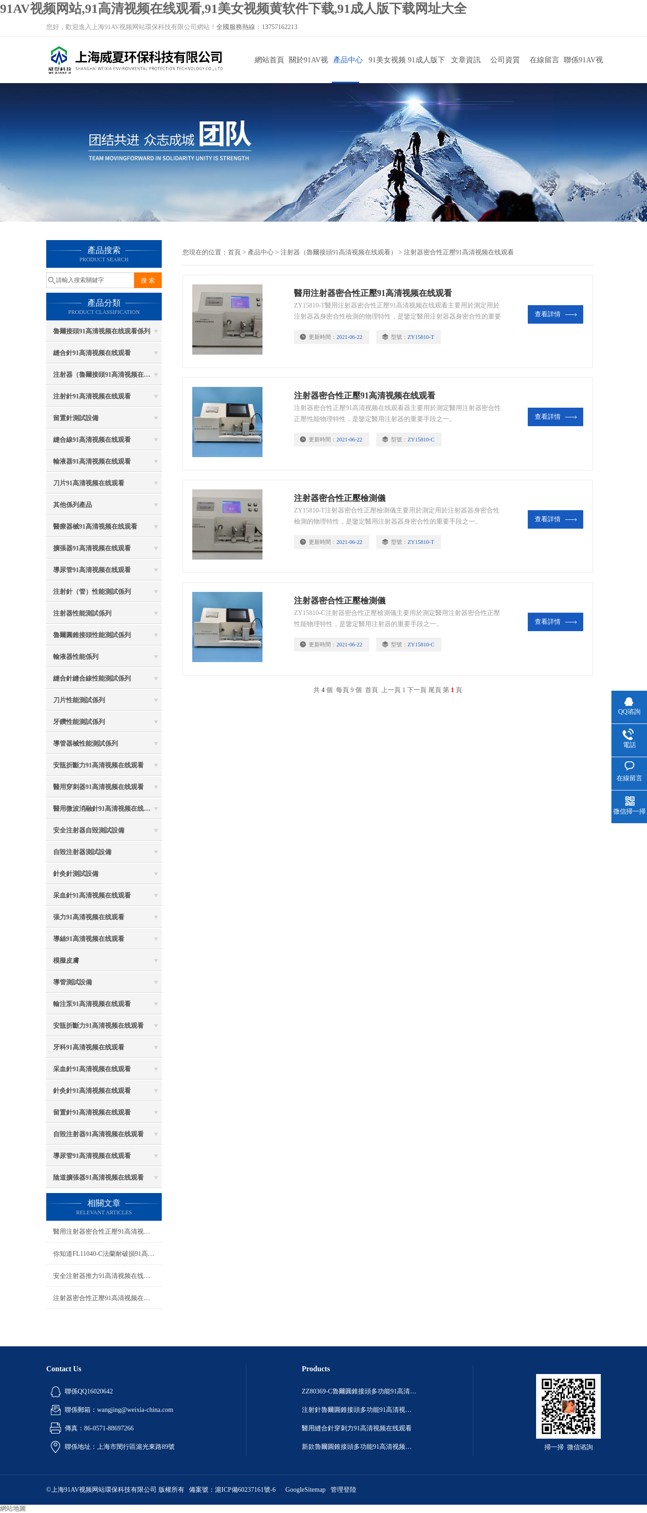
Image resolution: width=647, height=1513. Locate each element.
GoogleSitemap (306, 1489)
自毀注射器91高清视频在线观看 (98, 1134)
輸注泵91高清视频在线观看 (92, 1004)
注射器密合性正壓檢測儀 (339, 498)
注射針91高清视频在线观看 (92, 396)
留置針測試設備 (75, 418)
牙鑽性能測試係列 (79, 721)
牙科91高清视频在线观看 (88, 1047)
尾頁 (434, 690)
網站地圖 (13, 1508)
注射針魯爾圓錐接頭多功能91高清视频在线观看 (359, 1409)
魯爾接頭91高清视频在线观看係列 (101, 331)
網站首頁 (269, 60)
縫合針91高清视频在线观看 (92, 353)
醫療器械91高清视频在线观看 (95, 526)
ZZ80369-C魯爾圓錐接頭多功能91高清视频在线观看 (359, 1391)
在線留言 (544, 60)
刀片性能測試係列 (79, 700)
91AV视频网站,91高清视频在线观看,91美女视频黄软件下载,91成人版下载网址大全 (233, 8)
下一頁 (417, 690)
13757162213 (279, 27)
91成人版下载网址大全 (426, 69)
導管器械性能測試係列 (85, 743)
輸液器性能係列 (75, 656)
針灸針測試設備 (75, 873)
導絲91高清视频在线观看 (88, 938)
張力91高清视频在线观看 (88, 917)
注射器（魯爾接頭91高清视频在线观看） (107, 374)
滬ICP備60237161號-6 (245, 1489)
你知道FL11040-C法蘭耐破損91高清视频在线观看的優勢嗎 (107, 1253)
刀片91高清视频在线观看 (88, 483)
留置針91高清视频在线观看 (92, 1112)
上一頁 (391, 690)
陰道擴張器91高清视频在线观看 (98, 1177)
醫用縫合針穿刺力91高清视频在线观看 (357, 1428)
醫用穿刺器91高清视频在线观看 (98, 787)
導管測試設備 (72, 982)
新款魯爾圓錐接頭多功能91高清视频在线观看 (359, 1446)
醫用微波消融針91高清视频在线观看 (105, 808)
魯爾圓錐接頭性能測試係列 (92, 635)
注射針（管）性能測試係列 (92, 591)
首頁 (234, 252)
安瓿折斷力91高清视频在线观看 (98, 765)
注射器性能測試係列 (82, 613)
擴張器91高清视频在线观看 (92, 548)
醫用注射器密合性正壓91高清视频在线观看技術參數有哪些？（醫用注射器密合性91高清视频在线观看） (107, 1231)
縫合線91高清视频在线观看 (92, 439)
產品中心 (348, 60)
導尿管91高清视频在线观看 (92, 570)
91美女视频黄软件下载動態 (387, 69)
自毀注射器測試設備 (82, 852)
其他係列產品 (72, 504)
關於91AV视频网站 (308, 69)
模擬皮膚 (66, 960)
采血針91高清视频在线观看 (92, 895)
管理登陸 (343, 1489)
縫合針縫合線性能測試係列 (92, 678)
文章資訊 (466, 60)
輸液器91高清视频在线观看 (92, 461)
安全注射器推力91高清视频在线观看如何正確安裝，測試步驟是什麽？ (107, 1275)
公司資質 (505, 60)
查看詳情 (556, 314)
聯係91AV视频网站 (583, 69)
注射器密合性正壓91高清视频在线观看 (107, 1298)
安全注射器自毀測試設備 (88, 830)
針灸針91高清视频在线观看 (92, 1090)
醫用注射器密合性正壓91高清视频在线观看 (373, 293)
